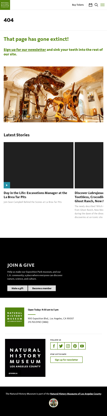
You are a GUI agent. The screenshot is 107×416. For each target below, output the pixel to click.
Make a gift (17, 292)
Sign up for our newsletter (25, 50)
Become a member (42, 292)
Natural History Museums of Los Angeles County (75, 393)
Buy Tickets (78, 4)
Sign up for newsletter (66, 359)
